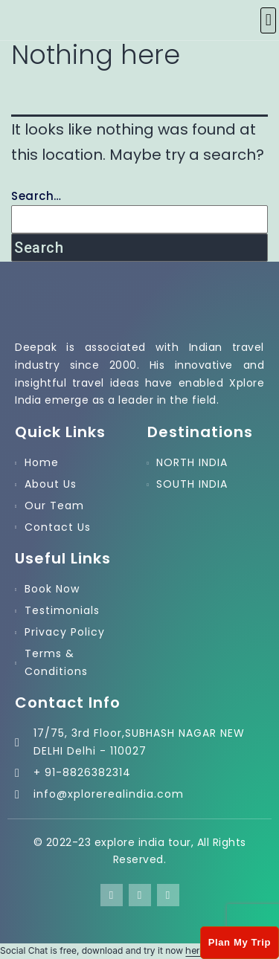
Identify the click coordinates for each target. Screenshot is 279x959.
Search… (36, 196)
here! (196, 950)
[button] (268, 20)
